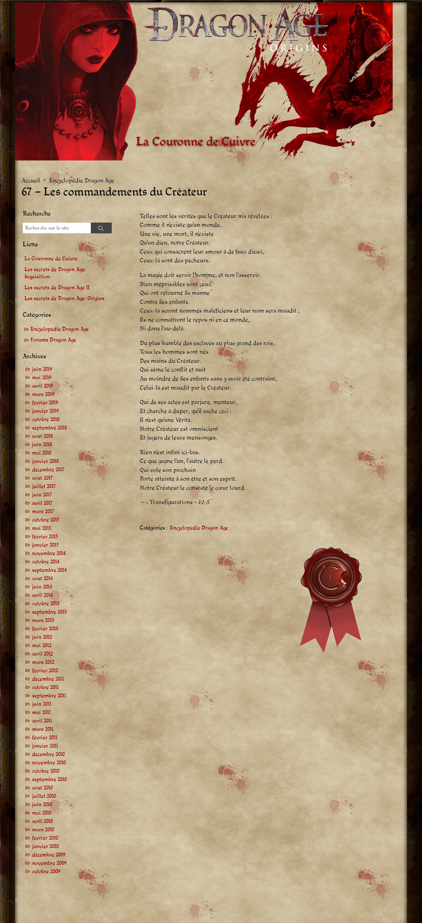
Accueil (31, 180)
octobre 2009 (46, 872)
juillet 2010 (44, 796)
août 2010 (42, 788)
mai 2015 (41, 528)
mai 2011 (41, 712)
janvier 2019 (45, 411)
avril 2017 (42, 503)
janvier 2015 (45, 545)
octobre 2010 (45, 771)
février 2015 (45, 537)
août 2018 (42, 436)
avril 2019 (42, 386)
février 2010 (45, 838)
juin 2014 (42, 587)
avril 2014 (42, 595)
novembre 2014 (49, 553)
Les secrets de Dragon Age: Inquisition (55, 273)
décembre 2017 (48, 470)
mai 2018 (41, 453)
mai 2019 (41, 378)
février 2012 (45, 671)
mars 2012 (43, 662)
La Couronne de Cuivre (51, 259)
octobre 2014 (45, 562)
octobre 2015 (45, 520)
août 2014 (42, 578)
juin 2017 (42, 495)
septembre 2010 (49, 779)
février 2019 (45, 403)
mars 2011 (42, 729)
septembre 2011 (49, 696)
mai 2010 (41, 813)
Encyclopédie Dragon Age (81, 180)
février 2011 (44, 738)
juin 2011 (41, 704)
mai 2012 (41, 645)
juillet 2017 (44, 486)
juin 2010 (42, 805)
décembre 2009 (48, 855)
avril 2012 (42, 654)
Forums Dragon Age (53, 340)
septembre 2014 (49, 570)
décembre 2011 (48, 679)
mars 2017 (43, 512)
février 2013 (45, 629)
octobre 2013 (45, 604)
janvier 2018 (45, 461)
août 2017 (42, 478)
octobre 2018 (45, 419)
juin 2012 (42, 637)
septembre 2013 (49, 612)
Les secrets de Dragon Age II (56, 288)
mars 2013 (43, 620)
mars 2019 (43, 394)
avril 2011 (42, 721)
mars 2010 (43, 830)
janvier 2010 (45, 846)
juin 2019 (42, 369)
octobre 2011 (45, 687)
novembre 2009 (49, 863)
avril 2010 (42, 821)
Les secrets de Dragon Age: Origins (64, 298)
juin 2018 (42, 445)
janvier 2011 (45, 746)
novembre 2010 (49, 763)
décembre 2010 (48, 754)
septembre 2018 (49, 428)
